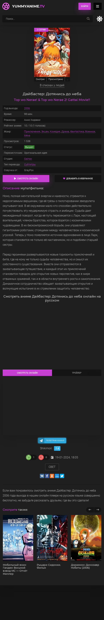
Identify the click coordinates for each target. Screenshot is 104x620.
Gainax (28, 158)
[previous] (90, 509)
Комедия (55, 131)
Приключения (32, 131)
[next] (97, 509)
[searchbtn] (88, 18)
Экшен (45, 131)
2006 (27, 108)
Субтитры (30, 164)
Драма (65, 131)
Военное (90, 131)
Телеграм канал (55, 440)
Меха (27, 135)
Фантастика (77, 131)
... (67, 79)
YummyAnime (28, 6)
